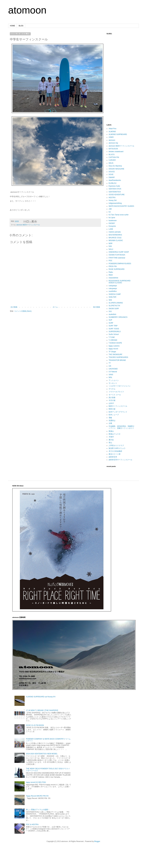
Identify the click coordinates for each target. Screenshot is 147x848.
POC (110, 261)
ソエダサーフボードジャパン (120, 386)
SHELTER (112, 297)
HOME (12, 26)
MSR (110, 243)
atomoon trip (113, 143)
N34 (110, 246)
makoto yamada (115, 232)
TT (110, 363)
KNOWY (112, 223)
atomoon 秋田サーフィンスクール (28, 225)
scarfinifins (113, 291)
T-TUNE (112, 337)
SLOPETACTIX (114, 306)
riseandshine (113, 278)
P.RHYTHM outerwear (117, 258)
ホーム (55, 307)
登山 (110, 443)
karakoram (113, 220)
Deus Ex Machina (115, 166)
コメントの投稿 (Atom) (22, 311)
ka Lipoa (112, 218)
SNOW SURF (114, 309)
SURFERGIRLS (115, 332)
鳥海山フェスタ (114, 434)
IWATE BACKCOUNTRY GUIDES (121, 206)
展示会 (111, 440)
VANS (111, 375)
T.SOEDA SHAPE (115, 343)
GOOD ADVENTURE (117, 195)
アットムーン (114, 380)
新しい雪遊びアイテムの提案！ (38, 810)
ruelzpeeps (113, 286)
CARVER (112, 160)
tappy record (113, 349)
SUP (110, 320)
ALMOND (112, 132)
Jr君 (110, 209)
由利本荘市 (113, 457)
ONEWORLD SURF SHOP (119, 252)
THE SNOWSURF (115, 354)
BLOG (21, 26)
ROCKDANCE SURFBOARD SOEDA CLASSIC (119, 282)
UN (110, 366)
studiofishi (112, 314)
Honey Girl (113, 200)
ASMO (111, 137)
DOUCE (112, 172)
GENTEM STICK (115, 189)
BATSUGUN (113, 149)
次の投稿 (14, 307)
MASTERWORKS (115, 235)
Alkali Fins (112, 129)
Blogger (97, 841)
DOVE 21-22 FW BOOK (35, 725)
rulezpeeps (113, 288)
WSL (110, 377)
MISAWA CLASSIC (116, 240)
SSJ (110, 311)
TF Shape (112, 352)
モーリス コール (115, 395)
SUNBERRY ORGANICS (118, 317)
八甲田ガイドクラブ (116, 446)
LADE (111, 229)
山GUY (111, 403)
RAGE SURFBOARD (117, 269)
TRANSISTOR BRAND (117, 360)
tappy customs (114, 346)
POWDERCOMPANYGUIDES (120, 264)
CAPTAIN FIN (114, 157)
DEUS (111, 163)
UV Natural (113, 372)
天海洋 (111, 437)
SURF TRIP (113, 326)
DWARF (112, 177)
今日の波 (112, 400)
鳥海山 (111, 431)
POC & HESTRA (32, 824)
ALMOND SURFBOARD (118, 134)
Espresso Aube (114, 186)
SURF (111, 323)
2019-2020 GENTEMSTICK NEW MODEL (42, 754)
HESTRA (112, 198)
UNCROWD (113, 369)
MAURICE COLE (115, 238)
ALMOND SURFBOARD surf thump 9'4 (40, 697)
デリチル (112, 389)
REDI (111, 275)
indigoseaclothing (115, 203)
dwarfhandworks (115, 180)
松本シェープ (114, 415)
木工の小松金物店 (115, 451)
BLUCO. (112, 154)
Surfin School (114, 334)
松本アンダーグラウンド (118, 412)
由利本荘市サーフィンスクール (120, 460)
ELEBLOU (112, 183)
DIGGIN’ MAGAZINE (116, 169)
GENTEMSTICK (115, 192)
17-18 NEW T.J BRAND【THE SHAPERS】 (42, 710)
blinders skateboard (116, 152)
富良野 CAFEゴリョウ (117, 448)
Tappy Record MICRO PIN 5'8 (37, 796)
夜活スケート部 (114, 454)
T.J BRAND (113, 340)
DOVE (111, 174)
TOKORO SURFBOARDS (118, 357)
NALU (111, 249)
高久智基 (112, 398)
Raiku (111, 272)
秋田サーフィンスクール (118, 406)
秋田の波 (112, 409)
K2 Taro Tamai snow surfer (119, 215)
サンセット (113, 383)
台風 (110, 423)
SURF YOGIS (114, 329)
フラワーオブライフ (116, 392)
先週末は (112, 420)
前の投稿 (96, 307)
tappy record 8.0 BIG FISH (36, 782)
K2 (110, 212)
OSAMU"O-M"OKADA (117, 255)
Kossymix (112, 226)
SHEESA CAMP (115, 294)
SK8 (110, 300)
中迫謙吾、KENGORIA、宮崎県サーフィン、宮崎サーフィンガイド (121, 427)
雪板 (110, 418)
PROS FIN (113, 266)
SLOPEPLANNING (116, 303)
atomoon (27, 10)
